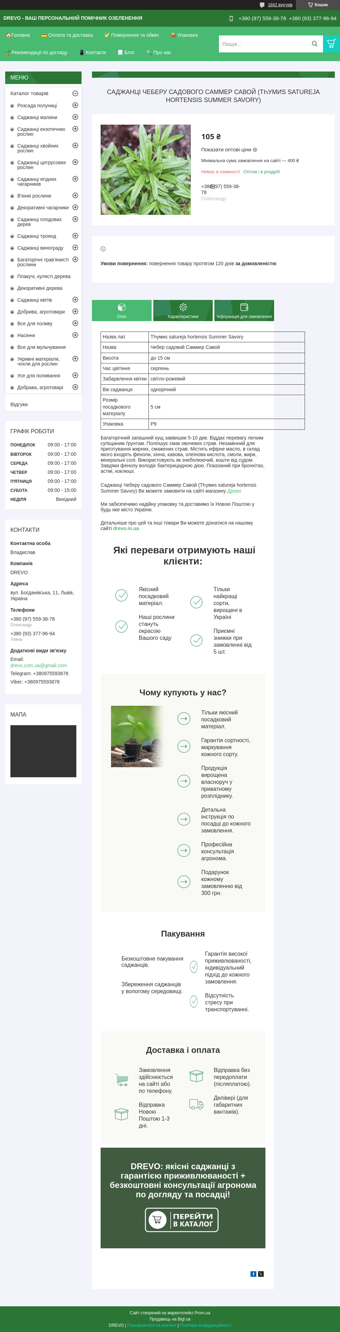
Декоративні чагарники (43, 207)
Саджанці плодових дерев (39, 222)
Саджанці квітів (34, 300)
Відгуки (19, 404)
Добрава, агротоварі (40, 387)
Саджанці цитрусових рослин (41, 165)
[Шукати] (314, 43)
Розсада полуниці (37, 105)
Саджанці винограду (40, 248)
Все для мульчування (41, 347)
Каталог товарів (29, 93)
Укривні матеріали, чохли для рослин (38, 361)
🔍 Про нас (158, 52)
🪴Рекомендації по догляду (37, 52)
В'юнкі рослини (34, 196)
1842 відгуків (280, 4)
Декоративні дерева (39, 288)
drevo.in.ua (126, 528)
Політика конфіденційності (205, 1325)
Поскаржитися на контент (151, 1325)
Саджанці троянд (36, 236)
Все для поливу (34, 323)
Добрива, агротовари (41, 312)
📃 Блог (126, 52)
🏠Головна (18, 35)
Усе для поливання (38, 375)
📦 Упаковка (184, 35)
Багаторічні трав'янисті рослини (43, 262)
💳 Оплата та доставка (67, 35)
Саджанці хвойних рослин (38, 148)
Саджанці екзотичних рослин (41, 131)
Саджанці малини (37, 117)
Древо (234, 491)
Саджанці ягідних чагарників (37, 181)
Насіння (26, 335)
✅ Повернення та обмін (131, 35)
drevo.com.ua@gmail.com (38, 665)
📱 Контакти (92, 52)
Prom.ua (202, 1312)
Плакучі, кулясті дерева (43, 276)
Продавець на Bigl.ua (170, 1319)
